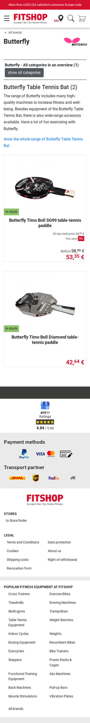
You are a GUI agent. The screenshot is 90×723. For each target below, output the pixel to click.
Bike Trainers (58, 651)
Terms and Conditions (23, 542)
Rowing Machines (62, 603)
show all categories (24, 72)
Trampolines (58, 611)
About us (54, 551)
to (16, 521)
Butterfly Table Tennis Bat (36, 87)
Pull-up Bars (58, 688)
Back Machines (19, 688)
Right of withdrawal (62, 560)
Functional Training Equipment (22, 676)
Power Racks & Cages (60, 662)
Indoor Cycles (18, 634)
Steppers (15, 660)
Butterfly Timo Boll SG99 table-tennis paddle (45, 223)
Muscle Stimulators (22, 696)
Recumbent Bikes (62, 642)
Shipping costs (18, 560)
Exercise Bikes (59, 594)
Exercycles (16, 651)
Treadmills (16, 603)
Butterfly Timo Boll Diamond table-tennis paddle (45, 339)
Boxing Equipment (22, 642)
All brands (15, 32)
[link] (24, 454)
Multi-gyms (16, 611)
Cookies (12, 551)
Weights (55, 634)
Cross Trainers (19, 594)
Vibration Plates (61, 696)
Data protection (59, 542)
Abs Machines (59, 674)
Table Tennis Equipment (17, 622)
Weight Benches (61, 620)
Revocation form (19, 568)
